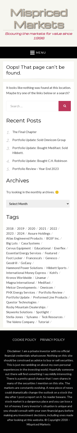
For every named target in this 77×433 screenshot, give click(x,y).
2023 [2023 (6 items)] (10, 233)
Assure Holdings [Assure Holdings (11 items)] (39, 233)
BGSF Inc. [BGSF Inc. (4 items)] (52, 238)
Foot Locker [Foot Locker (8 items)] (14, 258)
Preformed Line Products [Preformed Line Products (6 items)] (50, 297)
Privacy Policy (52, 339)
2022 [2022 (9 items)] (53, 228)
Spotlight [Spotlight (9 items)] (42, 312)
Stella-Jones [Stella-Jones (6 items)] (14, 317)
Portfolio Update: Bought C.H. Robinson (39, 161)
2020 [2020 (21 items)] (31, 228)
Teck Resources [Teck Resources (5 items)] (52, 317)
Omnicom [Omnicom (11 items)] (46, 287)
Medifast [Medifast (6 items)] (44, 282)
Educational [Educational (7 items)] (42, 248)
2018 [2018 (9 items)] (10, 228)
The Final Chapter (24, 132)
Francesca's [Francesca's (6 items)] (34, 258)
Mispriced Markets (38, 18)
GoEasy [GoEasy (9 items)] (26, 263)
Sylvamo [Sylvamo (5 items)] (32, 317)
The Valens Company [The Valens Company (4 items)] (20, 322)
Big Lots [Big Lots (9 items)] (12, 243)
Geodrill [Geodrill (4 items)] (11, 263)
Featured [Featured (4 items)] (51, 253)
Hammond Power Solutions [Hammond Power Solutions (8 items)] (24, 268)
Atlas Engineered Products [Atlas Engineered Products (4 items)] (24, 238)
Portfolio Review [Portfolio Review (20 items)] (50, 292)
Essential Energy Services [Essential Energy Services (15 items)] (23, 253)
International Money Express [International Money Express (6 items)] (26, 273)
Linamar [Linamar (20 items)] (40, 277)
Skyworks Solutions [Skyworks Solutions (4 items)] (19, 312)
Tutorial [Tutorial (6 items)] (43, 322)
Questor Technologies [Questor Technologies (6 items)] (21, 302)
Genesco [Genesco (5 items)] (51, 258)
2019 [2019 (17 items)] (20, 228)
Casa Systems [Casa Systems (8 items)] (30, 243)
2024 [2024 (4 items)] (20, 233)
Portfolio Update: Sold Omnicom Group (39, 140)
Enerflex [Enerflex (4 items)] (60, 248)
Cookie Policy (24, 339)
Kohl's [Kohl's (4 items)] (53, 273)
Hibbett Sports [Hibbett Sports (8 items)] (56, 268)
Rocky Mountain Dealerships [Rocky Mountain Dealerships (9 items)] (26, 307)
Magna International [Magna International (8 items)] (20, 282)
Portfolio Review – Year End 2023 (35, 169)
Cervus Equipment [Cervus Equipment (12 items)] (18, 248)
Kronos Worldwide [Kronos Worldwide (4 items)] (19, 277)
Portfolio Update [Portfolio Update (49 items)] (18, 297)
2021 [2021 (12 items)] (42, 228)
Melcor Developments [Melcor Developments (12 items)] (21, 287)
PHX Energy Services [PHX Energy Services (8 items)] (20, 292)
